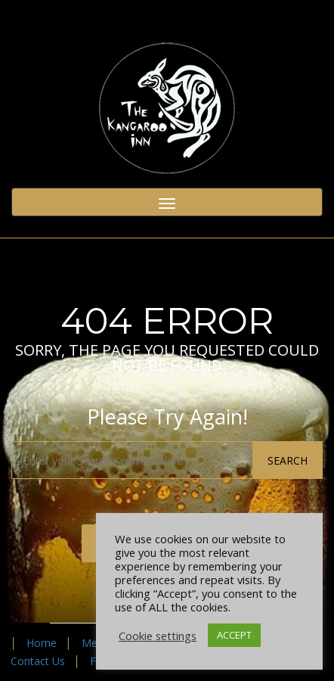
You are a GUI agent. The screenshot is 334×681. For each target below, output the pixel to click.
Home (41, 643)
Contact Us (38, 661)
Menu (96, 643)
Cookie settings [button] (157, 635)
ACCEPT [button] (234, 635)
